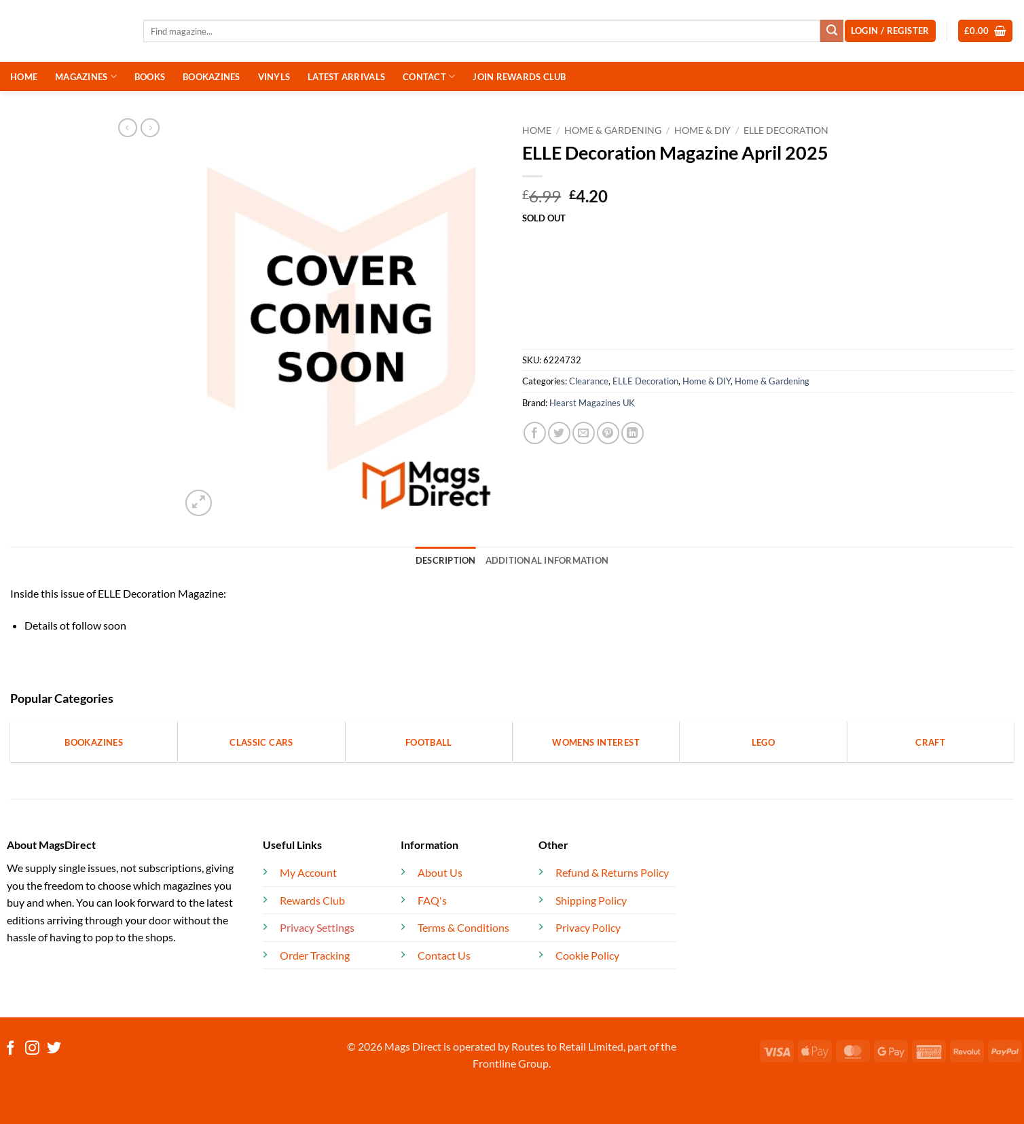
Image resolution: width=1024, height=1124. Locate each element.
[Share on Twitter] (559, 433)
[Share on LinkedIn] (632, 433)
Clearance (588, 381)
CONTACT (429, 76)
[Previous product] (150, 127)
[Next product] (127, 127)
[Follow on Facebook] (10, 1049)
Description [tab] (446, 560)
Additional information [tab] (547, 560)
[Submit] (831, 31)
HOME (23, 76)
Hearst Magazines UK (592, 402)
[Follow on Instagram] (32, 1049)
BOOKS (149, 76)
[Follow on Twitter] (54, 1049)
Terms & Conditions (463, 927)
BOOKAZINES (211, 76)
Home (536, 130)
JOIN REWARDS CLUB (519, 76)
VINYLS (274, 76)
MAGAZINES (86, 76)
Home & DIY (702, 130)
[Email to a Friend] (583, 433)
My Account (308, 872)
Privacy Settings (317, 927)
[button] (985, 31)
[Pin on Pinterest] (608, 433)
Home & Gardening (612, 130)
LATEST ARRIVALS (346, 76)
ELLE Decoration (786, 130)
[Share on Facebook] (535, 433)
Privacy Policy (588, 927)
